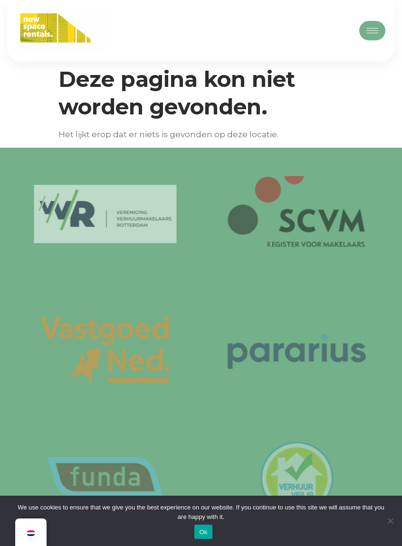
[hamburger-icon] (372, 30)
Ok (203, 532)
